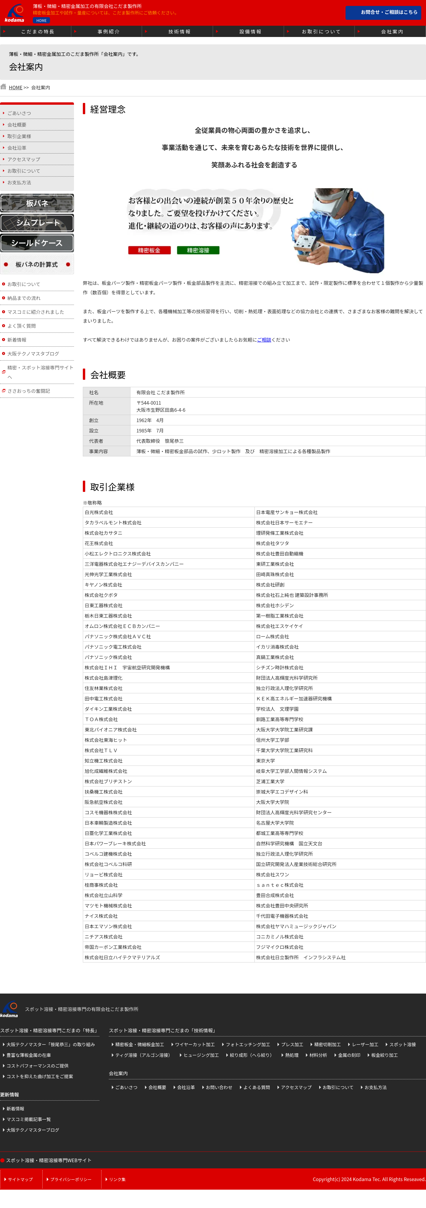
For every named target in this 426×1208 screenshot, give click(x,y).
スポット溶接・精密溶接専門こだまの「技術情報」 (163, 1030)
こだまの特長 (38, 31)
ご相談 (264, 339)
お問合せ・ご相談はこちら (389, 12)
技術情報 (179, 31)
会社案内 (392, 31)
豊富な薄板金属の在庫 (29, 1055)
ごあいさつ (19, 113)
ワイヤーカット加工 (195, 1044)
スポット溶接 (402, 1044)
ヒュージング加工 (201, 1055)
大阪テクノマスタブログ (33, 353)
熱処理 (291, 1055)
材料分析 (318, 1055)
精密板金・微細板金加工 (139, 1044)
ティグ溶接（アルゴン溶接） (144, 1055)
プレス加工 (292, 1044)
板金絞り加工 (384, 1055)
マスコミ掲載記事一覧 (29, 1119)
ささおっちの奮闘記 (28, 390)
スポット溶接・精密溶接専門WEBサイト (49, 1160)
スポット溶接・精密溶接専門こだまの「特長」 (49, 1030)
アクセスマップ (23, 159)
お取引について (321, 31)
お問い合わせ (219, 1087)
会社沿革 (16, 147)
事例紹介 (109, 31)
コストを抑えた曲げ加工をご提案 (40, 1076)
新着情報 (16, 339)
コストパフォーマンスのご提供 (38, 1065)
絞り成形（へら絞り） (252, 1055)
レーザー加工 (365, 1044)
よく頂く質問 (21, 325)
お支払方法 (19, 182)
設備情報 (250, 31)
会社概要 (16, 124)
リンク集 (117, 1179)
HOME (41, 20)
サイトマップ (20, 1179)
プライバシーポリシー (71, 1179)
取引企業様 (19, 136)
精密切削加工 (327, 1044)
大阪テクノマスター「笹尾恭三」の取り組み (51, 1044)
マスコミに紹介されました (35, 311)
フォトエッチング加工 (248, 1044)
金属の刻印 (349, 1055)
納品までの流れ (24, 297)
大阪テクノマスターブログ (33, 1130)
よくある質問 (256, 1087)
